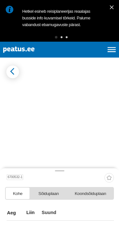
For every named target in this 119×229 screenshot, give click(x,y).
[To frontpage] (33, 49)
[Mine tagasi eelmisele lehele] (12, 72)
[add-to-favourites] (109, 178)
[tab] (18, 193)
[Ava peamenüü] (112, 49)
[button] (56, 37)
